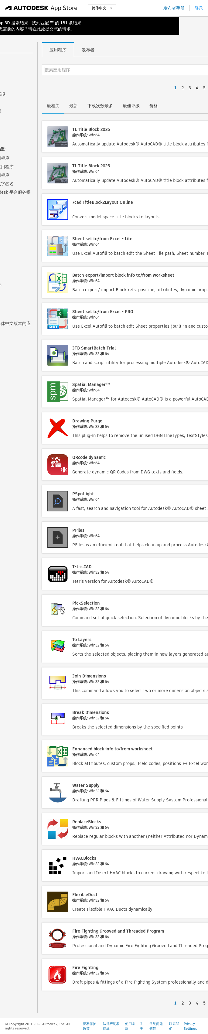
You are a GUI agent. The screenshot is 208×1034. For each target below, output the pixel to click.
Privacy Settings (190, 1026)
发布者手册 (174, 8)
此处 (41, 29)
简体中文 (102, 8)
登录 (199, 8)
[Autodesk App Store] (41, 8)
